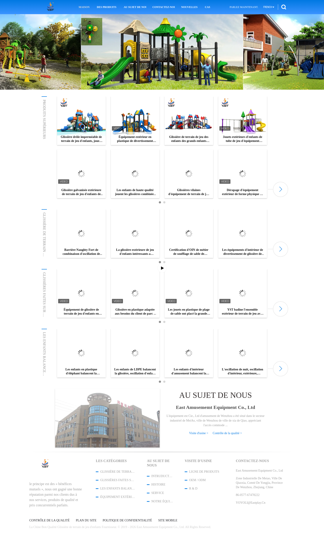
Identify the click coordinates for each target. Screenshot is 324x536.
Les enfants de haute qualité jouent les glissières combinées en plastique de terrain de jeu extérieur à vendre (135, 192)
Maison (84, 7)
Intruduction (162, 476)
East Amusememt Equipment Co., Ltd (215, 407)
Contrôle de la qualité (49, 520)
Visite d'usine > (198, 433)
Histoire (158, 484)
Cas (207, 7)
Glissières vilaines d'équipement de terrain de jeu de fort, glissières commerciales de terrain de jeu (188, 192)
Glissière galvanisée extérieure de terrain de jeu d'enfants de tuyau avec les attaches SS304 (81, 192)
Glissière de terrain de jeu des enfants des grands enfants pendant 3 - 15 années (188, 139)
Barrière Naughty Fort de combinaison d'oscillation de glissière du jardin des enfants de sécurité (81, 252)
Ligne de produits (204, 471)
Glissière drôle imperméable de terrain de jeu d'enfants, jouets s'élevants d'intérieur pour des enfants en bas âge (81, 139)
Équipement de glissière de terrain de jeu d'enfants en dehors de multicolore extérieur (81, 312)
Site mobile (167, 520)
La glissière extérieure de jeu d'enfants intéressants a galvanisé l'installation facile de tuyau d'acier (134, 252)
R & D (193, 488)
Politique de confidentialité (127, 520)
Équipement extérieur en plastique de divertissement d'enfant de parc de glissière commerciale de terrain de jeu (135, 139)
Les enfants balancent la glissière (44, 366)
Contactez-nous (163, 7)
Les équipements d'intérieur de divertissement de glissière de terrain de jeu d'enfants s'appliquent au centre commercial (242, 252)
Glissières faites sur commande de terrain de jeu (117, 480)
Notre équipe (162, 501)
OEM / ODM (197, 480)
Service (157, 493)
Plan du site (86, 520)
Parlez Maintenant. (244, 7)
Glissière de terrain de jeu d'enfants (44, 248)
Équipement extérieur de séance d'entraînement (117, 497)
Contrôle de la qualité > (227, 433)
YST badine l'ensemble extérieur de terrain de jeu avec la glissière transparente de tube (242, 312)
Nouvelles (189, 7)
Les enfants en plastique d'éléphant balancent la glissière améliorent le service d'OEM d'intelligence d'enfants (81, 371)
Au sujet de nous (135, 7)
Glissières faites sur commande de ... (44, 308)
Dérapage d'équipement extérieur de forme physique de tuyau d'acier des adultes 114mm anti (242, 192)
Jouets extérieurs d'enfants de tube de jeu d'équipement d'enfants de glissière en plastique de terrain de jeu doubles (242, 139)
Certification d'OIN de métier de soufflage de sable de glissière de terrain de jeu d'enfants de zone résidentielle (189, 252)
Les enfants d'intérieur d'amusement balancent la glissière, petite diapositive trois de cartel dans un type (188, 371)
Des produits (106, 7)
